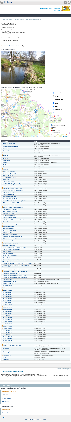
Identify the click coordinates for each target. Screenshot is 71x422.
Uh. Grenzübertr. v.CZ (8, 205)
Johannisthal (6, 151)
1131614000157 (7, 341)
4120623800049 (7, 311)
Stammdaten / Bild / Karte (9, 391)
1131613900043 (7, 307)
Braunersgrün (6, 352)
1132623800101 (7, 315)
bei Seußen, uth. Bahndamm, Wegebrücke (14, 200)
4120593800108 (7, 336)
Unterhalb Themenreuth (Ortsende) (12, 224)
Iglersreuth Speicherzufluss (10, 146)
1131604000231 (7, 326)
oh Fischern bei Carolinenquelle (11, 249)
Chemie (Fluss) (6, 409)
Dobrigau (5, 167)
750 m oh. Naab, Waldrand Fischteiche (13, 203)
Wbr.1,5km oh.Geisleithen (9, 211)
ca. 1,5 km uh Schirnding (9, 255)
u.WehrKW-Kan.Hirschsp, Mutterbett (12, 207)
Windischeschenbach (8, 143)
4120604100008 (7, 305)
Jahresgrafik (5, 394)
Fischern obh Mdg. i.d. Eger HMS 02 (12, 190)
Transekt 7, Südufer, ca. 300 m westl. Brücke (14, 275)
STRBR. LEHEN (7, 232)
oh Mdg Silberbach (7, 253)
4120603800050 (7, 324)
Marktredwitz (6, 165)
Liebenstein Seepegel (8, 171)
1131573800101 (7, 334)
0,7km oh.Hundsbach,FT (9, 239)
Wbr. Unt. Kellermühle (8, 245)
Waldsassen (6, 169)
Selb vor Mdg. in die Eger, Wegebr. (12, 236)
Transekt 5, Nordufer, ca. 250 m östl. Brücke (14, 271)
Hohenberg (5, 158)
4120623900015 (7, 317)
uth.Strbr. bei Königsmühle (9, 186)
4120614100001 (7, 328)
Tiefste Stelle (6, 258)
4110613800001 (7, 294)
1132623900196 (7, 319)
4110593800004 (7, 288)
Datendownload (6, 401)
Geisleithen (5, 153)
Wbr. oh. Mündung (7, 175)
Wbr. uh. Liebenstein (8, 226)
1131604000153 (7, 290)
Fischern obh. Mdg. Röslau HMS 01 (12, 188)
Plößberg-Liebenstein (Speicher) (11, 345)
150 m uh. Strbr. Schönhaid (10, 209)
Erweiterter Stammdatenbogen (10, 46)
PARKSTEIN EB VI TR (8, 284)
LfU (68, 136)
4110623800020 (7, 298)
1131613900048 (7, 343)
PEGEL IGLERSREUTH (9, 173)
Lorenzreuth (6, 160)
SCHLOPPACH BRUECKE (10, 198)
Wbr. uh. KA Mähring (8, 181)
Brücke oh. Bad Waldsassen (10, 243)
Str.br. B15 (5, 179)
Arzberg (4, 162)
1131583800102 (7, 309)
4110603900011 (7, 292)
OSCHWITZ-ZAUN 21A (9, 279)
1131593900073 (7, 286)
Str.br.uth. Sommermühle (9, 234)
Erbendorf (5, 155)
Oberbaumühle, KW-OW (9, 177)
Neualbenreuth (6, 355)
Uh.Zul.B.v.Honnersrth (8, 215)
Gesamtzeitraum (6, 398)
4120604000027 (7, 300)
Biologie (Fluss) (6, 413)
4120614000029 (7, 322)
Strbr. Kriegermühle (8, 194)
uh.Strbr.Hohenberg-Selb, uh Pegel (12, 184)
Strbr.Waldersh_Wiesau (9, 213)
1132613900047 (7, 313)
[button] (35, 111)
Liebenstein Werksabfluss (9, 149)
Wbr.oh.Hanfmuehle (8, 228)
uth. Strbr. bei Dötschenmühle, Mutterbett (13, 220)
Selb (4, 357)
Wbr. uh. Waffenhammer (9, 217)
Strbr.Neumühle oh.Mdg (9, 196)
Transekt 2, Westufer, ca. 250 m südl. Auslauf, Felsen (17, 263)
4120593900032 (7, 338)
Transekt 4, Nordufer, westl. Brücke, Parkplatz (15, 269)
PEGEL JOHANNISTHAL (9, 230)
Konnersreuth (6, 348)
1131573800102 (7, 332)
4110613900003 (7, 296)
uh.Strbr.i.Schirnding (8, 192)
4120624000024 (7, 303)
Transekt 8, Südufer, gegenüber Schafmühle (14, 277)
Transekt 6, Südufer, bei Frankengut (12, 273)
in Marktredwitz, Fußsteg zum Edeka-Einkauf (14, 247)
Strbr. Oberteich (7, 222)
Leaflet (65, 136)
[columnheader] (17, 141)
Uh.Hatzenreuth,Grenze (9, 241)
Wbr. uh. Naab (6, 251)
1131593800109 (7, 330)
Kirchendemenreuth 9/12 (9, 281)
